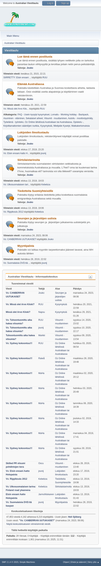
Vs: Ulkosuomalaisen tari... (16, 184)
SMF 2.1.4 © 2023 (10, 562)
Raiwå (41, 358)
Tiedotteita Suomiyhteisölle (35, 190)
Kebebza (45, 184)
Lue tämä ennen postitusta (34, 56)
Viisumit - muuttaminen (55, 118)
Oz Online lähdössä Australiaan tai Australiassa (48, 122)
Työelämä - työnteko (13, 122)
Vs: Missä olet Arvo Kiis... (16, 108)
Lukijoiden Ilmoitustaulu (33, 132)
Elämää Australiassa (30, 84)
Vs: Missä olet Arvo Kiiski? (20, 304)
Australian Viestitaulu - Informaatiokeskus (33, 276)
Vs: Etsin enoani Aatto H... (16, 153)
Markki (41, 335)
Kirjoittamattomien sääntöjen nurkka (21, 126)
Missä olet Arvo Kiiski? (18, 312)
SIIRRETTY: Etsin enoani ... (17, 77)
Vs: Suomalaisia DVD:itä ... (16, 263)
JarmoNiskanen (46, 494)
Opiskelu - (78, 122)
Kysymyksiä (46, 126)
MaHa (41, 373)
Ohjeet (66, 562)
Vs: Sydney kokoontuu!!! (19, 343)
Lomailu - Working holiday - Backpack (69, 114)
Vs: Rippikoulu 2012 (13, 211)
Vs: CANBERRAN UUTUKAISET (19, 239)
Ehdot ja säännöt (78, 562)
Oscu (41, 463)
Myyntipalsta (25, 245)
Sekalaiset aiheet (34, 118)
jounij (43, 153)
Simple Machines (27, 562)
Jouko (30, 68)
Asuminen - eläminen (14, 118)
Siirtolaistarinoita (28, 159)
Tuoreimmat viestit (20, 283)
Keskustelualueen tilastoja (25, 511)
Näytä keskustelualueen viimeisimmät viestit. (28, 524)
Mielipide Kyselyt (61, 126)
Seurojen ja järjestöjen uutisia (36, 218)
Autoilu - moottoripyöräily (80, 118)
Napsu (41, 312)
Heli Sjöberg (74, 517)
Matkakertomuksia (80, 126)
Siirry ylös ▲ (93, 562)
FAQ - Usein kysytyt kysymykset (33, 114)
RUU (45, 77)
